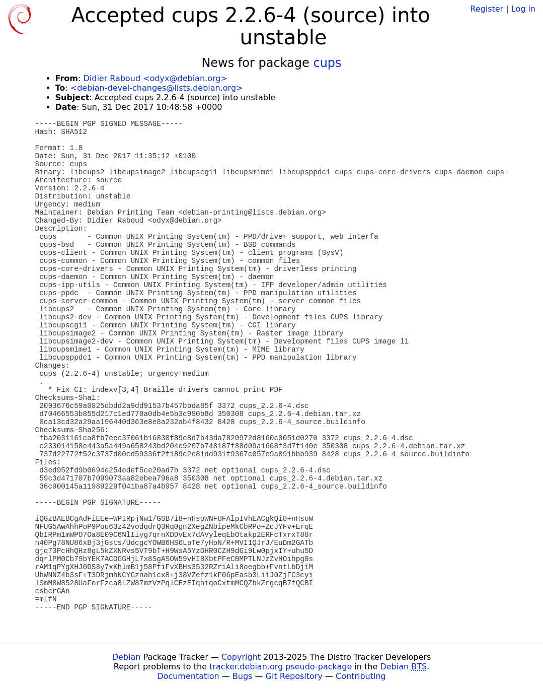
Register (486, 9)
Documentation (188, 676)
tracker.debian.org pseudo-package (280, 666)
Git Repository (294, 676)
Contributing (361, 676)
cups (327, 63)
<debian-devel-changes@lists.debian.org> (156, 88)
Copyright (241, 657)
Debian (126, 657)
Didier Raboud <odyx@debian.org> (155, 78)
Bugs (242, 676)
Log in (523, 9)
